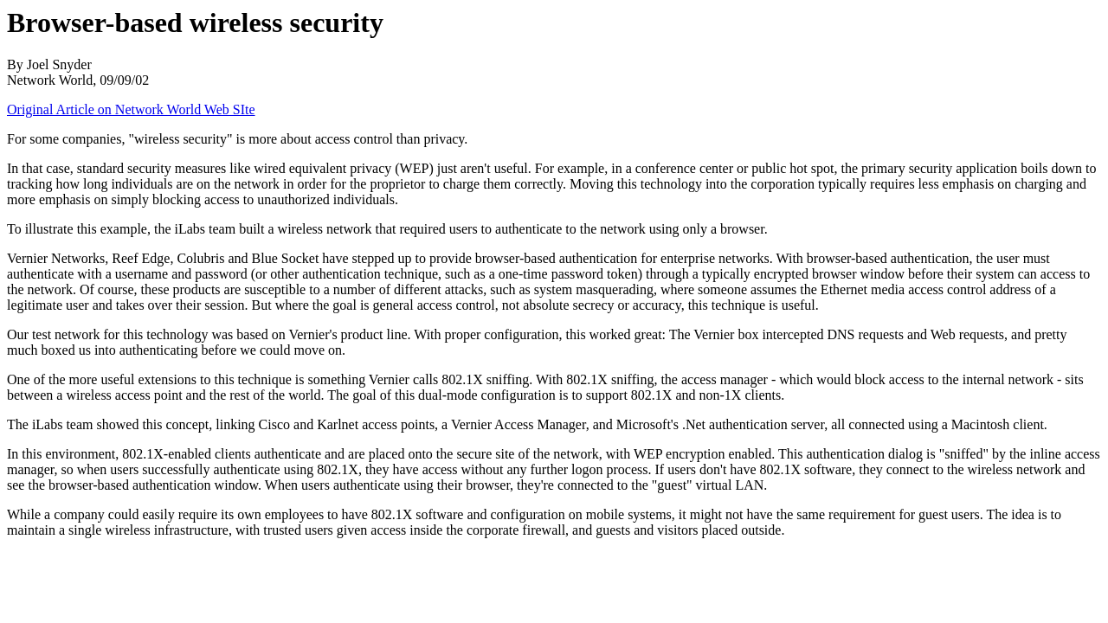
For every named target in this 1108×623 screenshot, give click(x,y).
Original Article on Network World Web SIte (131, 109)
